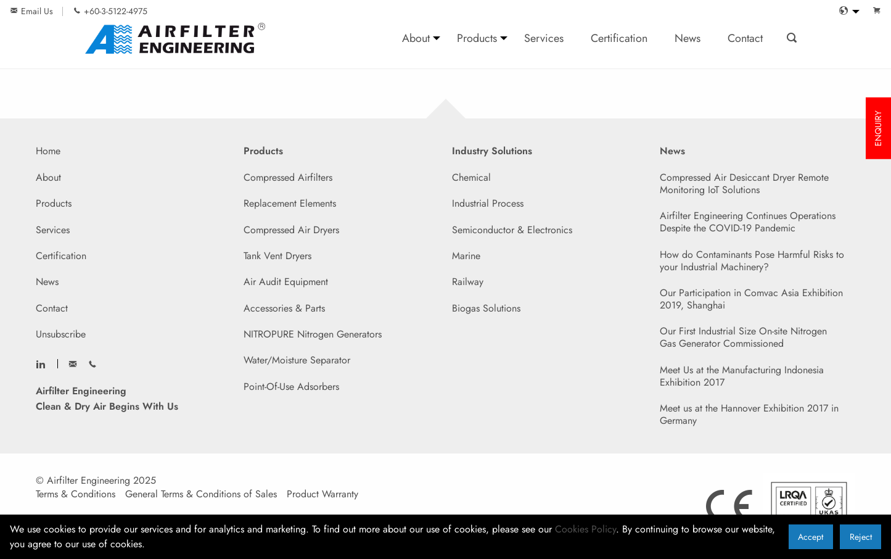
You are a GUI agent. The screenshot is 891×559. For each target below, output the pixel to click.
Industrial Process (488, 203)
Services (53, 230)
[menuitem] (846, 11)
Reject (861, 537)
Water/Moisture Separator (297, 360)
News (47, 282)
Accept (810, 537)
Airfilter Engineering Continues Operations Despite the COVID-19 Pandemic (748, 222)
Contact (52, 308)
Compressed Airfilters (288, 177)
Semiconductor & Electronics (512, 230)
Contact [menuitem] (745, 38)
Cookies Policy (585, 529)
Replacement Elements (290, 203)
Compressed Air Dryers (291, 230)
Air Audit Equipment (286, 282)
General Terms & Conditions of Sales (201, 494)
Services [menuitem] (544, 38)
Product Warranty (322, 494)
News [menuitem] (687, 38)
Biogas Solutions (486, 308)
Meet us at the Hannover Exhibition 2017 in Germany (749, 414)
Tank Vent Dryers (277, 256)
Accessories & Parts (284, 308)
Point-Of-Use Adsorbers (291, 386)
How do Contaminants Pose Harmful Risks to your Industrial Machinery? (752, 260)
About (48, 177)
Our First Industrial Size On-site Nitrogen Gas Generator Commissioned (743, 337)
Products (54, 203)
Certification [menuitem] (619, 38)
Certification (61, 256)
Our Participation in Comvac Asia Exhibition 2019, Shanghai (751, 299)
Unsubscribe (61, 334)
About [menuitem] (416, 38)
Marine (466, 256)
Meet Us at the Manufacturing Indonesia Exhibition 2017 (742, 376)
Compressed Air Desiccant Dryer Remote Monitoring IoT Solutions (744, 183)
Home (48, 151)
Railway (467, 282)
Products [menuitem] (477, 38)
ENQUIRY (878, 128)
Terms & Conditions (75, 494)
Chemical (471, 177)
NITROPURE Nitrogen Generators (313, 334)
